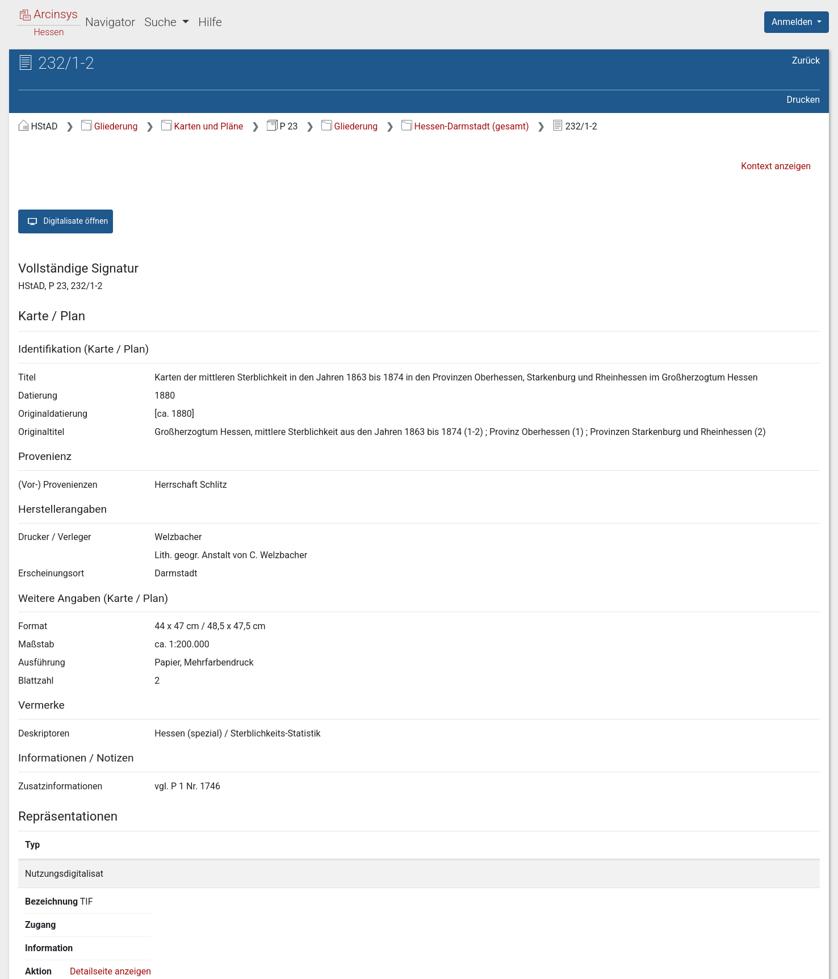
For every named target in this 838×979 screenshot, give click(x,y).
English (26, 955)
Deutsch (68, 955)
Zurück (806, 60)
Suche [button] (161, 22)
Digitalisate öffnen (65, 221)
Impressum (800, 963)
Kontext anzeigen (776, 166)
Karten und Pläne (202, 126)
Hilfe (209, 22)
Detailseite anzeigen (656, 873)
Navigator (110, 22)
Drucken (803, 99)
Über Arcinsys (545, 963)
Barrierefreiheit (716, 963)
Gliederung (109, 126)
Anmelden (793, 21)
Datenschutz (629, 963)
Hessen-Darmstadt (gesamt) (465, 126)
